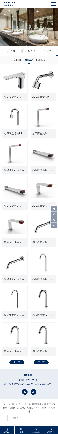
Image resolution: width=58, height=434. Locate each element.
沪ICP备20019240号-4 (27, 408)
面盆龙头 (17, 60)
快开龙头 (40, 60)
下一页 (41, 362)
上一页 (16, 362)
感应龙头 (29, 60)
